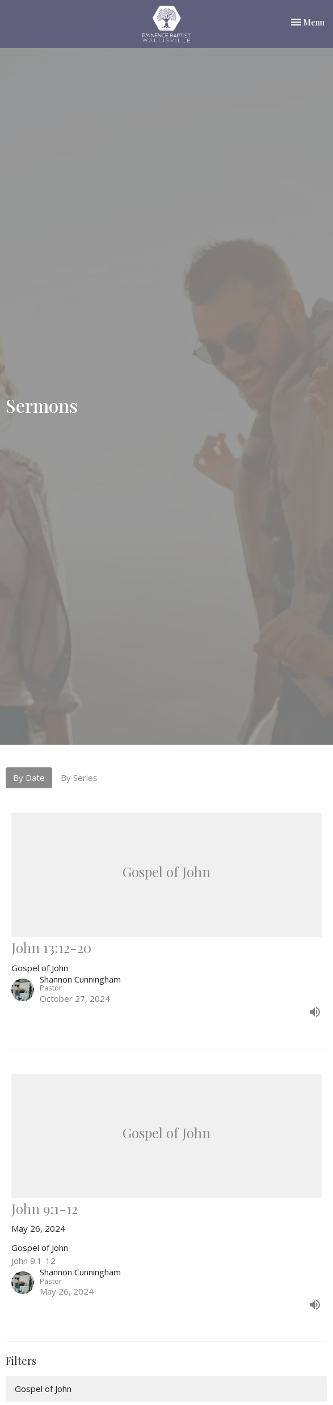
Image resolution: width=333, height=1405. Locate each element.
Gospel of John (43, 1388)
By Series (79, 777)
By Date (29, 777)
